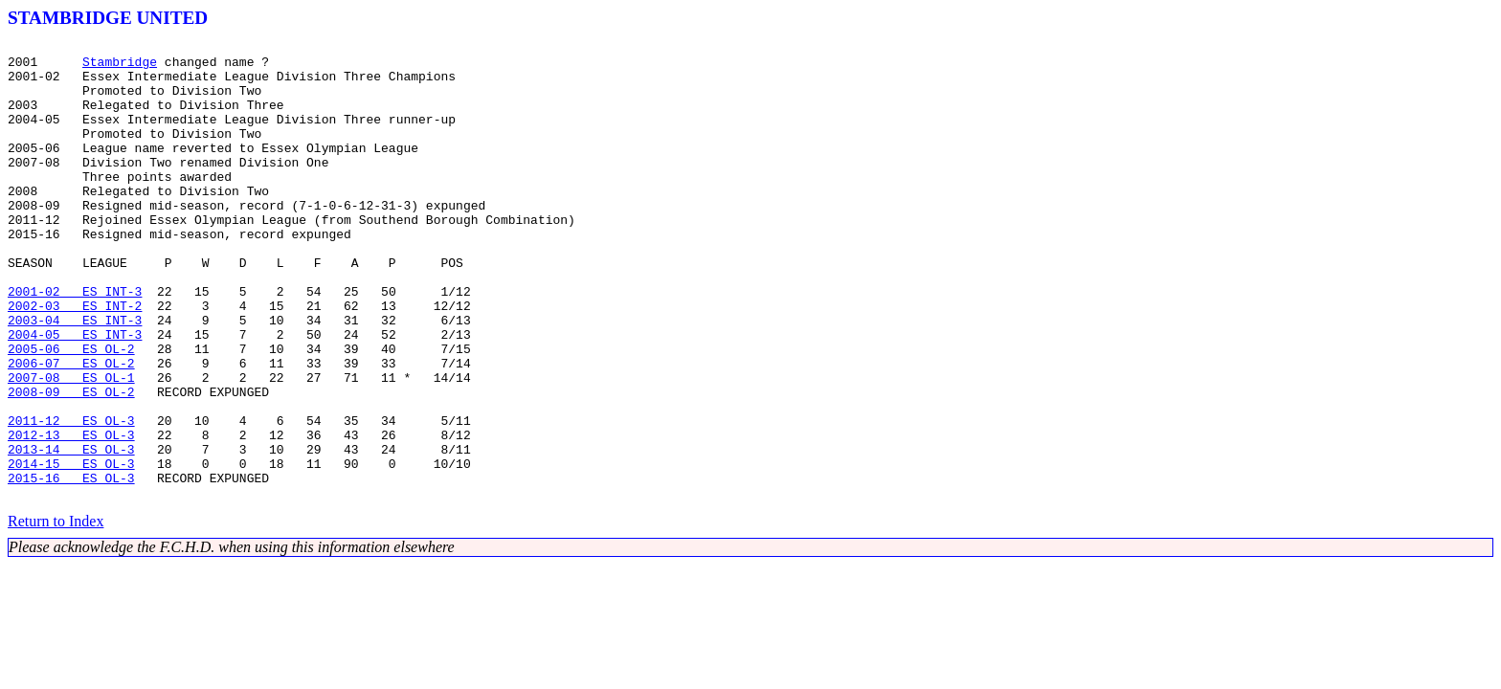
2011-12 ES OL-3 (71, 497)
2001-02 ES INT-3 (75, 342)
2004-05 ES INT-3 (75, 394)
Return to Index (55, 613)
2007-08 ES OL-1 (71, 446)
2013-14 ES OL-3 (71, 532)
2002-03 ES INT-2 (75, 359)
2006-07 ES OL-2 (71, 428)
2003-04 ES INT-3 (75, 377)
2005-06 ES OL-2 (71, 411)
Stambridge (119, 67)
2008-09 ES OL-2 (71, 463)
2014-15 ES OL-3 (71, 549)
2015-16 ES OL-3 (71, 566)
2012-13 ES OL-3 (71, 514)
